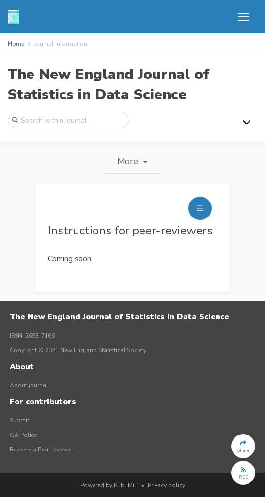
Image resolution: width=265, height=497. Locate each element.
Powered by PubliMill (109, 485)
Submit (19, 420)
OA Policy (23, 435)
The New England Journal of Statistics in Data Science (108, 84)
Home (16, 43)
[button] (243, 446)
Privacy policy (166, 485)
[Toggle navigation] (243, 17)
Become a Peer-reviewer (41, 449)
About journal (29, 385)
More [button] (128, 161)
